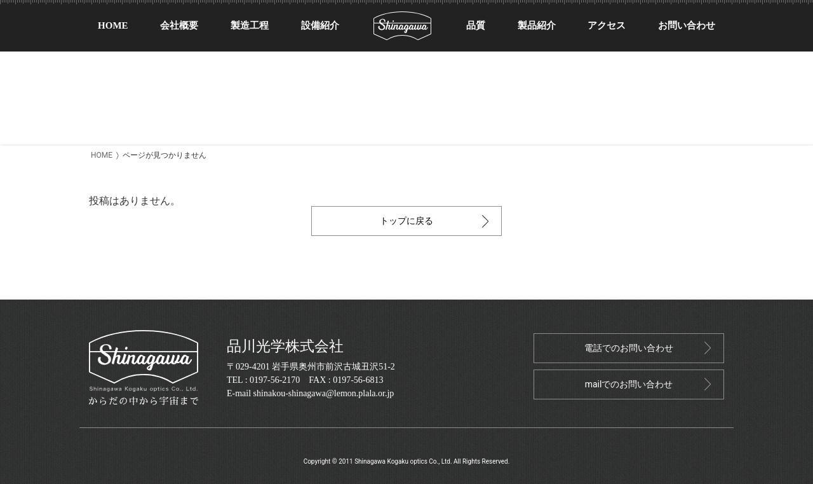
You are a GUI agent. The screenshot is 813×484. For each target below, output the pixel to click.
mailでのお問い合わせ (629, 384)
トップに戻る (406, 221)
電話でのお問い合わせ (628, 348)
